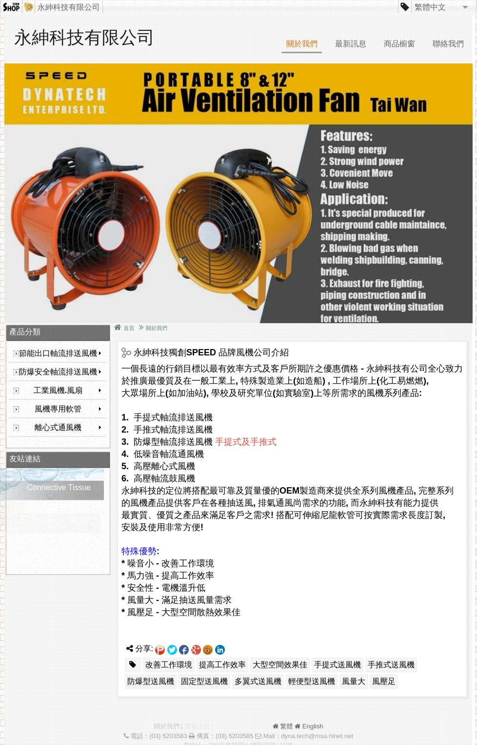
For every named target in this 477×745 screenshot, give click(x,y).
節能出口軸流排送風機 (60, 353)
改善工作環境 (168, 665)
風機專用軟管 (68, 409)
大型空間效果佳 (280, 665)
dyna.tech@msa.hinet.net (317, 736)
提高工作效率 (222, 665)
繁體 (286, 726)
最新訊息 (350, 44)
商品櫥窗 (399, 44)
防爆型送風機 (150, 681)
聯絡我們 (448, 44)
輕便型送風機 (311, 681)
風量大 (353, 681)
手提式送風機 (337, 665)
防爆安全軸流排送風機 (60, 372)
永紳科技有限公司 (69, 7)
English (312, 726)
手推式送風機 (391, 665)
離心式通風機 (68, 427)
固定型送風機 (204, 681)
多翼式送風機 (258, 681)
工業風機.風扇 (68, 390)
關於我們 (302, 44)
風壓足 (384, 681)
